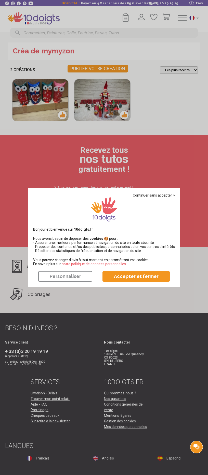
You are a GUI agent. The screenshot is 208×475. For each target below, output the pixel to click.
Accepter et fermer (136, 276)
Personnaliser (65, 276)
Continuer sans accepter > (154, 195)
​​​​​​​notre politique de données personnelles (94, 264)
